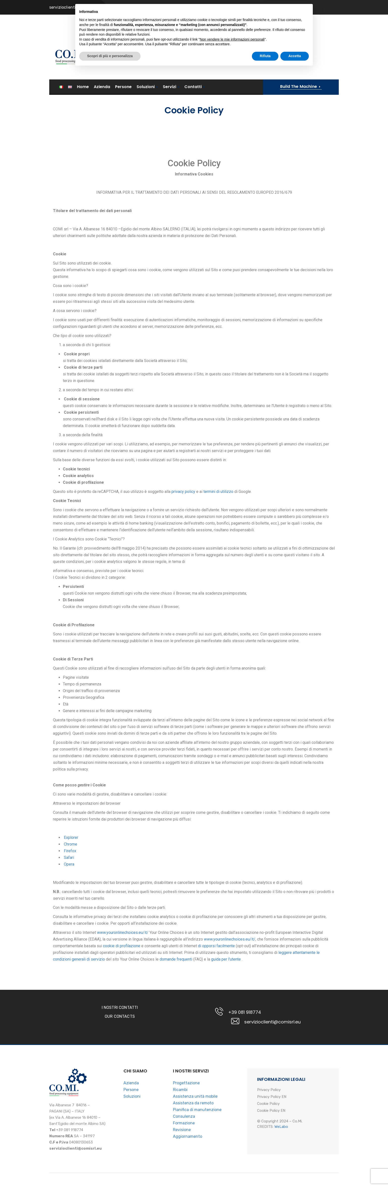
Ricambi (180, 1089)
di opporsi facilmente (216, 946)
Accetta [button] (294, 1173)
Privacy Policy (269, 1090)
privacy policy (183, 491)
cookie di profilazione (121, 946)
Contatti (193, 87)
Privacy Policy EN (271, 1097)
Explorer (71, 837)
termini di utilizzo (218, 491)
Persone (123, 86)
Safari (69, 857)
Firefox (70, 850)
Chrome (70, 844)
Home (83, 86)
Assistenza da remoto (193, 1103)
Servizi (169, 87)
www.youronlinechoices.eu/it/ (122, 932)
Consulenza (184, 1116)
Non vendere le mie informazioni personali (232, 1157)
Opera (69, 864)
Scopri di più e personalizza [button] (110, 1173)
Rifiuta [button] (265, 1173)
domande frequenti (176, 959)
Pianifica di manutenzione (197, 1109)
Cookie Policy (268, 1104)
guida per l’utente (226, 959)
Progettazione (186, 1083)
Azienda (102, 86)
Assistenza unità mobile (195, 1096)
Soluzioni (146, 87)
